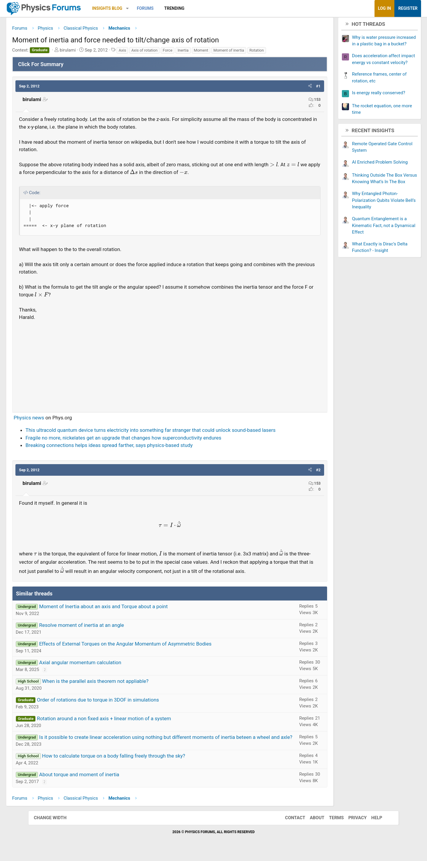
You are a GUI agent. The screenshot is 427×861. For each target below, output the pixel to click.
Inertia (211, 52)
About (311, 842)
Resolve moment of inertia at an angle (109, 642)
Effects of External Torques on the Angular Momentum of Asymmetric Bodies (153, 661)
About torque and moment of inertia (107, 799)
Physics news (57, 420)
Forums (173, 8)
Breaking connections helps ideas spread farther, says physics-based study (137, 455)
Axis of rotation (173, 52)
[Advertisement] (169, 366)
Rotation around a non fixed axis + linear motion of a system (132, 736)
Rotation (285, 52)
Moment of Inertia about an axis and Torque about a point (131, 624)
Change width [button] (56, 842)
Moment (229, 52)
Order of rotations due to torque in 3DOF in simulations (126, 717)
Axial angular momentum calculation (108, 680)
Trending (202, 8)
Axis (150, 52)
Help (370, 842)
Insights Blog (135, 8)
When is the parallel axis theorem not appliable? (123, 698)
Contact (289, 842)
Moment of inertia (257, 52)
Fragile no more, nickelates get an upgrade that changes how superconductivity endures (151, 448)
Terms (330, 842)
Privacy (351, 842)
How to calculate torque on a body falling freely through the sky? (142, 781)
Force (195, 52)
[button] (155, 8)
